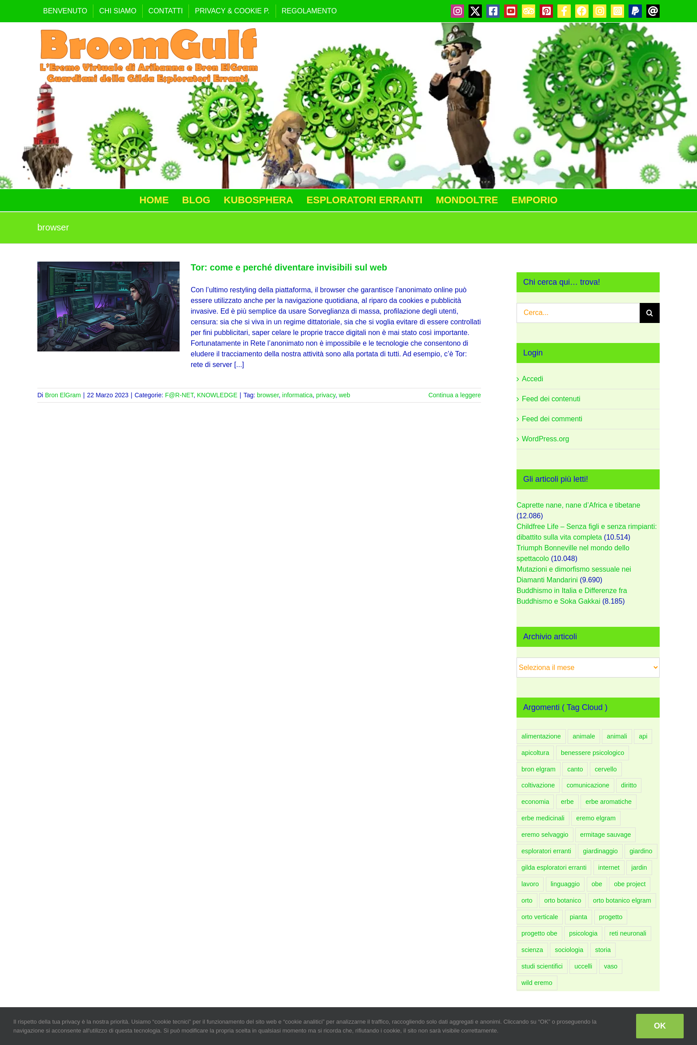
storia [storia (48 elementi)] (603, 949)
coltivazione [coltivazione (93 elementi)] (538, 785)
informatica (297, 395)
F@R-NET (179, 395)
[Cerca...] (578, 313)
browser (268, 395)
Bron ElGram (63, 395)
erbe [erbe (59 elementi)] (567, 801)
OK (660, 1025)
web (344, 395)
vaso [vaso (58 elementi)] (610, 966)
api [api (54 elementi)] (643, 736)
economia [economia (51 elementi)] (535, 801)
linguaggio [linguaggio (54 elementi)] (565, 884)
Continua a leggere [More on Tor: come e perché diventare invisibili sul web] (455, 395)
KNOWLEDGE (217, 395)
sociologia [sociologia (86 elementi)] (569, 949)
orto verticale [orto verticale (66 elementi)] (539, 916)
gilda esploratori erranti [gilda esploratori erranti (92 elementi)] (553, 867)
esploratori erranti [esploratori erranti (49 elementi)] (546, 851)
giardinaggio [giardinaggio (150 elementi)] (600, 851)
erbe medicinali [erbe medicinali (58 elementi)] (543, 818)
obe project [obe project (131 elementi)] (629, 884)
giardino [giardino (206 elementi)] (640, 851)
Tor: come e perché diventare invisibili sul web (289, 267)
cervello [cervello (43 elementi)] (606, 769)
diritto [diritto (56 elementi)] (629, 785)
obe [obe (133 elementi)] (597, 884)
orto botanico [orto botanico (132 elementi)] (562, 900)
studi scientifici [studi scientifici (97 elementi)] (542, 966)
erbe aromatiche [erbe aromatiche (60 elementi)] (608, 801)
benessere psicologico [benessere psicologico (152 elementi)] (592, 752)
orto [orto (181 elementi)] (527, 900)
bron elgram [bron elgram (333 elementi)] (538, 769)
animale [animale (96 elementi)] (584, 736)
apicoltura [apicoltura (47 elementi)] (535, 752)
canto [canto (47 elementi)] (575, 769)
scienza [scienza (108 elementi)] (532, 949)
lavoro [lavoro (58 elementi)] (530, 884)
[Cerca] (650, 313)
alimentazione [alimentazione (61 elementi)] (541, 736)
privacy (325, 395)
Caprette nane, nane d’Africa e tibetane (578, 505)
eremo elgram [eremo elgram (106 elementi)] (596, 818)
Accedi (532, 379)
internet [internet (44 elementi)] (609, 867)
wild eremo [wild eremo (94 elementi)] (537, 982)
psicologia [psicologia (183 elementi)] (583, 933)
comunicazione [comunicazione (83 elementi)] (588, 785)
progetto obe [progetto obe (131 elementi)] (539, 933)
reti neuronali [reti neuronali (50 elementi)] (627, 933)
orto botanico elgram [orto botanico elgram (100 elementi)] (622, 900)
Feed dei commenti (552, 419)
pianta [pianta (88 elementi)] (578, 916)
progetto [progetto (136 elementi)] (611, 916)
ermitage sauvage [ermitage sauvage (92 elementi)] (605, 834)
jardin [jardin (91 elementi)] (639, 867)
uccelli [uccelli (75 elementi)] (583, 966)
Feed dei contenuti (551, 399)
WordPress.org (545, 439)
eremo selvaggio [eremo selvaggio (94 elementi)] (545, 834)
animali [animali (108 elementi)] (617, 736)
